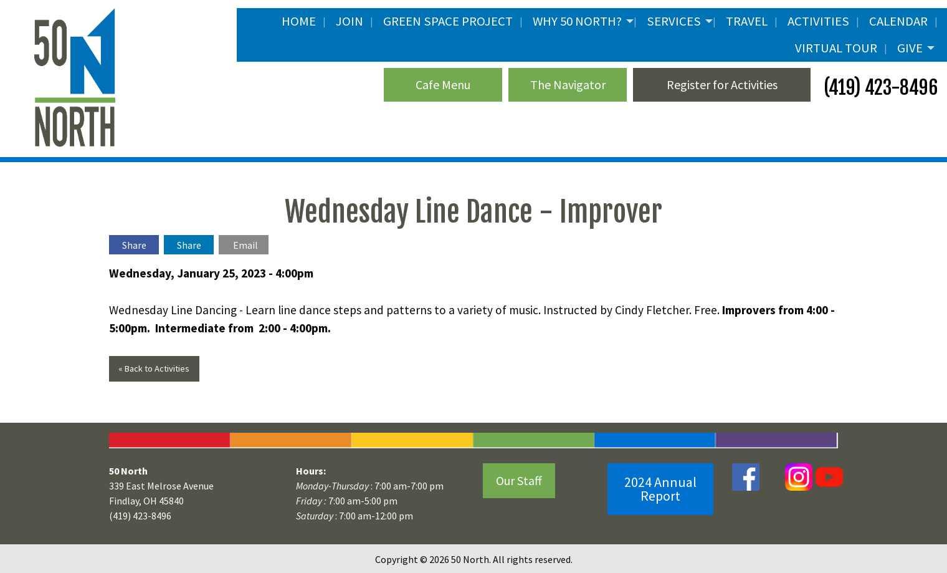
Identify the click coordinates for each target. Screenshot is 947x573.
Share (134, 245)
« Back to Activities (153, 368)
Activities (818, 21)
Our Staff (519, 480)
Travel (747, 21)
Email (245, 245)
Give (910, 48)
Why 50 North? (577, 21)
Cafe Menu (443, 84)
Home (299, 21)
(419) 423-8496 (879, 87)
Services (674, 21)
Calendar (898, 21)
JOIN (349, 21)
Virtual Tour (836, 48)
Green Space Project (448, 21)
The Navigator (568, 84)
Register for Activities (722, 84)
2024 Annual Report (660, 488)
